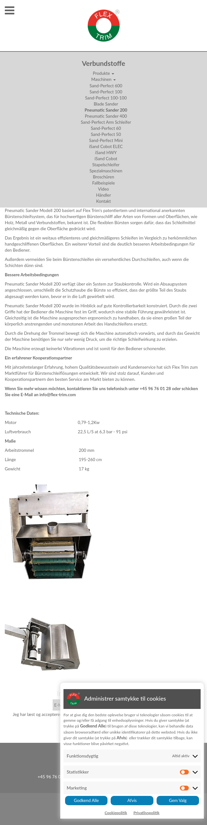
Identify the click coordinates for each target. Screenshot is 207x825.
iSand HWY (106, 152)
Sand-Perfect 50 (106, 134)
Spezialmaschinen (106, 170)
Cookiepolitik (116, 812)
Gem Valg (178, 800)
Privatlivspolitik (146, 812)
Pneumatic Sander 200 (106, 110)
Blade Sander (106, 103)
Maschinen (103, 79)
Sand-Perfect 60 (106, 128)
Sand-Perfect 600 (106, 85)
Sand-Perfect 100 (106, 91)
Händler (103, 195)
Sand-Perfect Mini (105, 140)
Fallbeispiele (103, 182)
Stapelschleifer (105, 164)
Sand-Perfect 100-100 (106, 97)
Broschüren (103, 176)
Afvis (132, 800)
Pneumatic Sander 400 (106, 116)
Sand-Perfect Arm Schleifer (106, 122)
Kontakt (103, 201)
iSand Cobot (105, 158)
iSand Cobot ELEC (106, 146)
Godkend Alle (86, 800)
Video (103, 189)
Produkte (103, 73)
